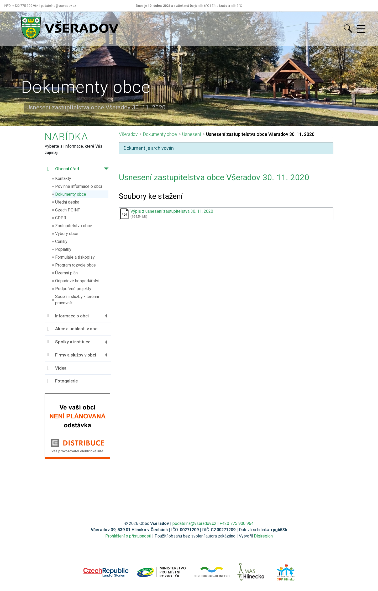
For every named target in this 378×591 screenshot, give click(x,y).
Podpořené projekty (73, 288)
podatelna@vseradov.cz (194, 523)
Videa (56, 368)
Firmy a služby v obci (71, 355)
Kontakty (63, 178)
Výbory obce (66, 233)
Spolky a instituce (68, 342)
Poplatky (63, 249)
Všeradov (128, 134)
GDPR (60, 217)
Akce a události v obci (72, 329)
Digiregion (263, 536)
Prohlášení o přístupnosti (128, 536)
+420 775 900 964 (237, 523)
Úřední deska (67, 202)
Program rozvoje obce (75, 265)
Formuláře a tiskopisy (75, 257)
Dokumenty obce (70, 194)
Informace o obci (68, 315)
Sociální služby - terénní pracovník (77, 299)
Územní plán (66, 272)
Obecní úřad (63, 169)
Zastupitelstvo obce (73, 225)
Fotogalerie (62, 381)
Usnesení (191, 134)
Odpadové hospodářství (77, 280)
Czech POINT (67, 209)
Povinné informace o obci (78, 186)
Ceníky (61, 241)
